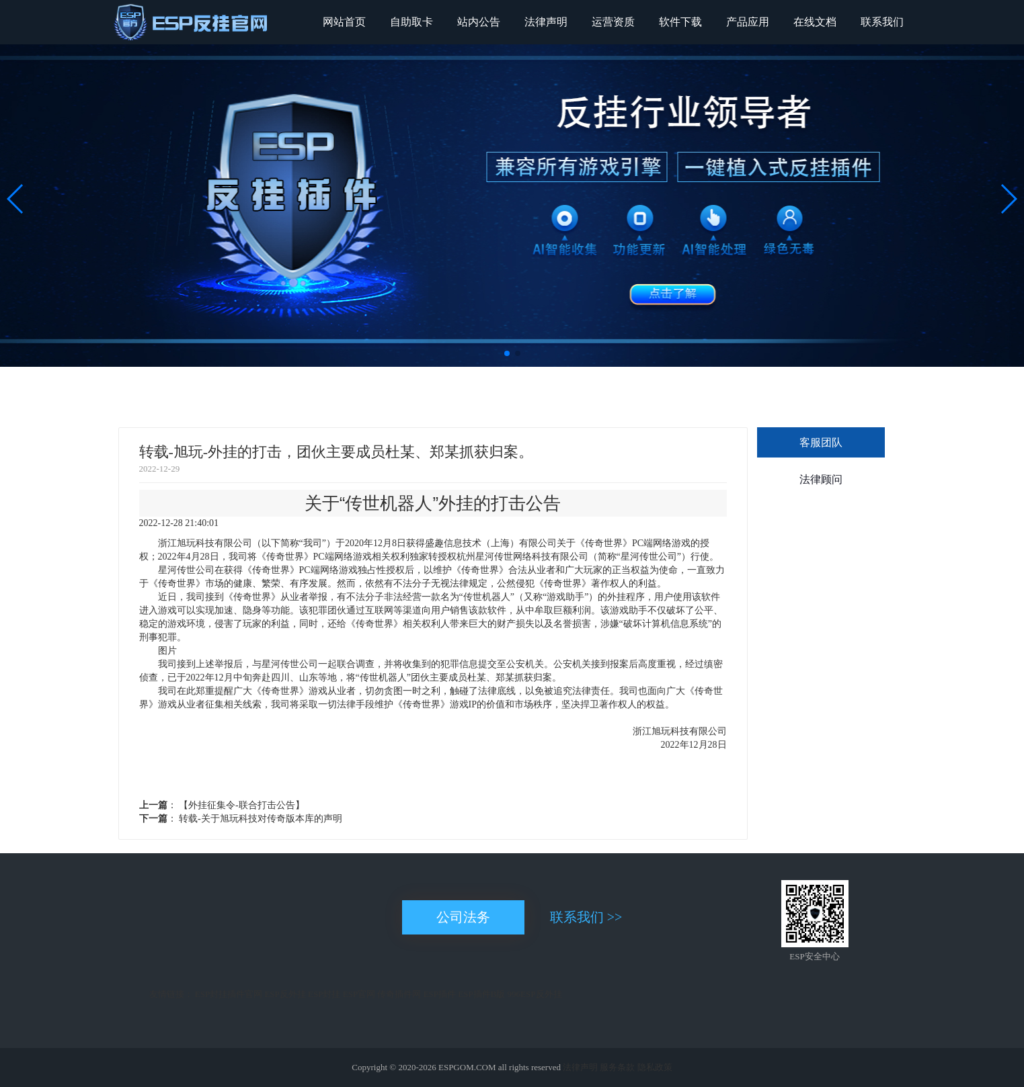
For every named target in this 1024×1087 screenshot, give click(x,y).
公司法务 (463, 917)
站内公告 (478, 22)
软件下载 (680, 22)
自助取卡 (411, 22)
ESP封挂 (324, 994)
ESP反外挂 (284, 994)
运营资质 (613, 22)
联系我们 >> (586, 917)
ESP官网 (359, 994)
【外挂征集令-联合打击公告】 (241, 805)
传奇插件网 (399, 994)
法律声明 (545, 22)
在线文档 (814, 22)
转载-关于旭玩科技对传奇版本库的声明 (259, 819)
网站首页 (344, 22)
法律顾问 (820, 479)
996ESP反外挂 (535, 994)
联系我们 (882, 22)
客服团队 (820, 442)
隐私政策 (654, 1067)
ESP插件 (440, 994)
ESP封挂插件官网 (228, 994)
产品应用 (747, 22)
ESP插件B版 (481, 994)
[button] (507, 353)
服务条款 (617, 1067)
